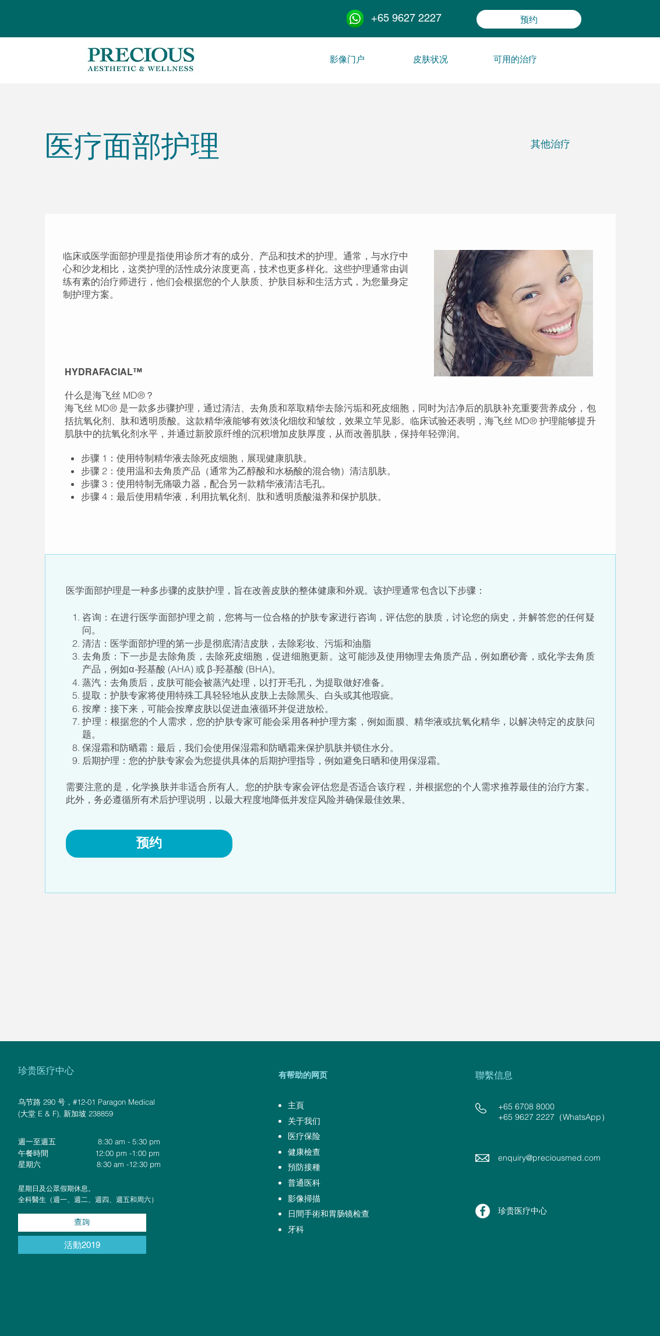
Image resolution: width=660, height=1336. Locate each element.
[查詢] (82, 1223)
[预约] (529, 19)
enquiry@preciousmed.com (549, 1157)
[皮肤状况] (430, 59)
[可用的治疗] (515, 59)
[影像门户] (347, 59)
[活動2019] (82, 1245)
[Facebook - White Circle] (482, 1211)
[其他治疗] (551, 144)
